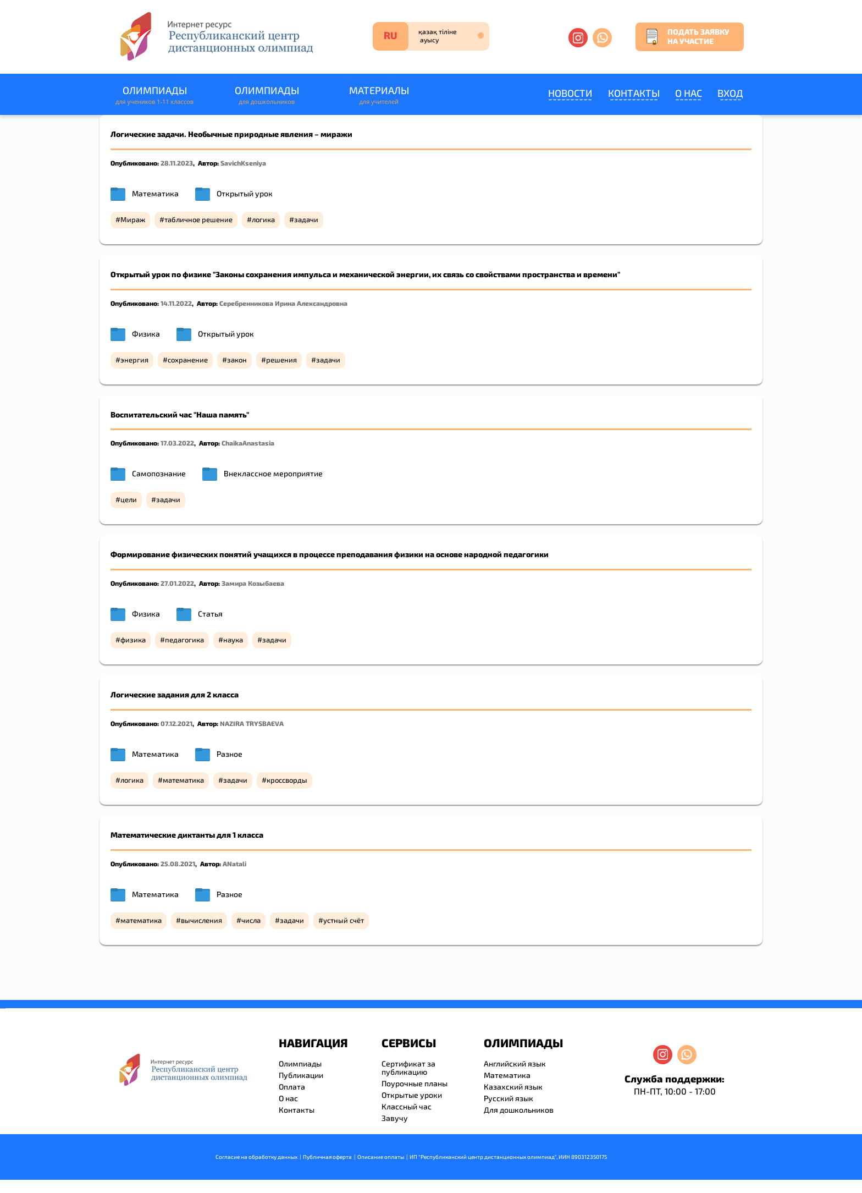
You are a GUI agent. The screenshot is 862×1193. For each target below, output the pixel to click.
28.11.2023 (177, 163)
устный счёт (343, 920)
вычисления (201, 920)
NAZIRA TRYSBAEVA (252, 723)
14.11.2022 (176, 303)
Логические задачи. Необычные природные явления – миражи (231, 134)
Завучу (395, 1118)
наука (233, 639)
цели (128, 499)
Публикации (301, 1075)
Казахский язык (513, 1086)
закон (237, 359)
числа (251, 920)
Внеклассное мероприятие (273, 473)
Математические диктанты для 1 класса (186, 834)
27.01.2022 (177, 583)
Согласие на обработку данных (256, 1156)
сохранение (188, 359)
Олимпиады (154, 95)
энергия (134, 359)
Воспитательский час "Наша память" (179, 414)
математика (183, 780)
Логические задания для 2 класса (174, 694)
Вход (730, 93)
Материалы (379, 95)
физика (133, 639)
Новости (570, 93)
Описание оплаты (380, 1156)
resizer (4, 1008)
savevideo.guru (2, 1008)
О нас (688, 93)
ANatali (234, 863)
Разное (229, 753)
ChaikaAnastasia (248, 443)
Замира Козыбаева (253, 583)
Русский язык (508, 1098)
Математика (155, 193)
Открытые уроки (412, 1094)
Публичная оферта (327, 1156)
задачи (306, 219)
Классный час (407, 1106)
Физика (146, 333)
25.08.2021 (178, 863)
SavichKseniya (243, 163)
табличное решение (198, 219)
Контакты (634, 93)
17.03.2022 (177, 443)
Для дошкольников (519, 1109)
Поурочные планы (414, 1083)
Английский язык (515, 1063)
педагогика (184, 639)
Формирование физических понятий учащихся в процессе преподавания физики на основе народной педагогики (329, 554)
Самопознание (159, 473)
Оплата (292, 1086)
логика (263, 219)
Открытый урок (245, 193)
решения (281, 359)
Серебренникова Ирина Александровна (283, 303)
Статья (210, 613)
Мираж (132, 219)
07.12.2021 (176, 723)
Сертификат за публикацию (408, 1067)
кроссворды (287, 780)
